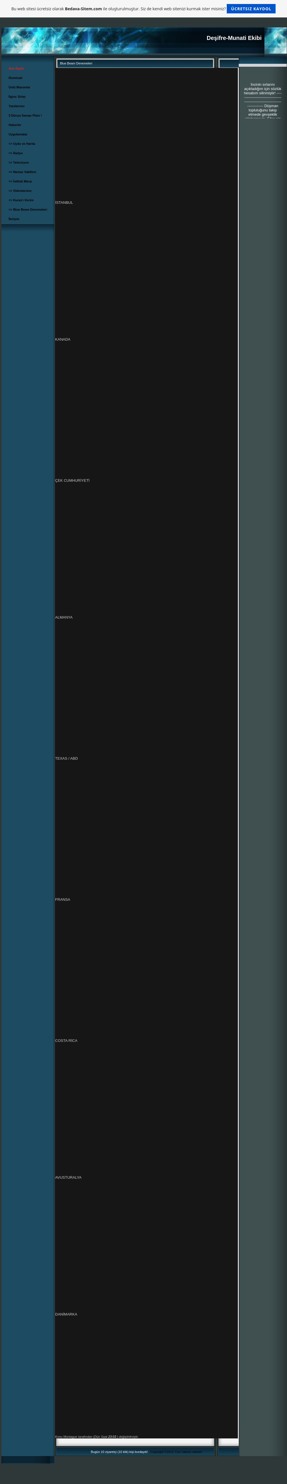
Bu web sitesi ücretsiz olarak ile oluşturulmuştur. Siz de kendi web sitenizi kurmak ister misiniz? (143, 8)
